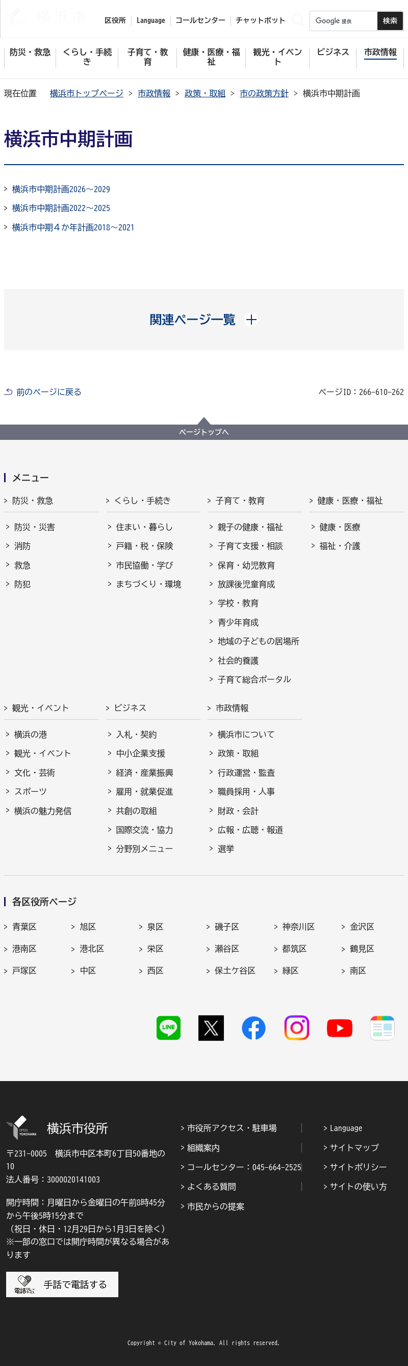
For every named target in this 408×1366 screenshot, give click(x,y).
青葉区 (24, 927)
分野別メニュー (144, 849)
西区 (155, 970)
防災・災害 (34, 527)
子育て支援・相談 (250, 546)
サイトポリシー (358, 1167)
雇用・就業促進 (144, 791)
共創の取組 (136, 811)
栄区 (155, 948)
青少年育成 (238, 622)
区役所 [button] (115, 20)
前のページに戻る (49, 392)
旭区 (88, 927)
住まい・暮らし (144, 527)
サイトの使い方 (358, 1187)
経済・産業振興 (144, 773)
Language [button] (151, 20)
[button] (204, 319)
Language (346, 1128)
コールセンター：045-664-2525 (244, 1167)
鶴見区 (362, 948)
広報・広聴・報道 (250, 830)
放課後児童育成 (246, 584)
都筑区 (295, 948)
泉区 (155, 927)
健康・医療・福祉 (350, 500)
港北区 (92, 948)
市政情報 (154, 93)
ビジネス (130, 708)
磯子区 (227, 927)
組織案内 (203, 1148)
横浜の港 (30, 734)
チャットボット (261, 20)
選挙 (226, 849)
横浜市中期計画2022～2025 (61, 208)
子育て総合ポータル (254, 679)
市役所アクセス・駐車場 (232, 1128)
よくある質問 (211, 1187)
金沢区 (362, 927)
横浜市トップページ (86, 93)
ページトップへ (204, 432)
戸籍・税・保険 (144, 546)
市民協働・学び (144, 565)
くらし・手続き (142, 500)
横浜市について (246, 734)
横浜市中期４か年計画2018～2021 (73, 227)
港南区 (24, 948)
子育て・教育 (240, 500)
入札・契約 (136, 734)
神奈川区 (299, 927)
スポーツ (30, 791)
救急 (22, 565)
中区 (88, 970)
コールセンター (200, 20)
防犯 (22, 584)
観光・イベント (40, 708)
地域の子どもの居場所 (258, 641)
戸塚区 (24, 970)
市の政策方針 (264, 93)
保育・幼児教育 (246, 565)
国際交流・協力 (144, 830)
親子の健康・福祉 (250, 527)
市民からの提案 (215, 1206)
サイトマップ (354, 1148)
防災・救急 (32, 500)
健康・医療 (340, 527)
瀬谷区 (227, 948)
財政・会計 (238, 811)
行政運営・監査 (246, 773)
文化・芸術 (34, 773)
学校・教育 (238, 603)
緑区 (291, 970)
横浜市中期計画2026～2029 (61, 189)
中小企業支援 (140, 753)
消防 (22, 546)
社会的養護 (238, 660)
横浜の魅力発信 (42, 811)
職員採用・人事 (246, 791)
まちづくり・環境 (149, 584)
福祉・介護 (340, 546)
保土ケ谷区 (235, 970)
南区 (358, 970)
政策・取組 (205, 93)
